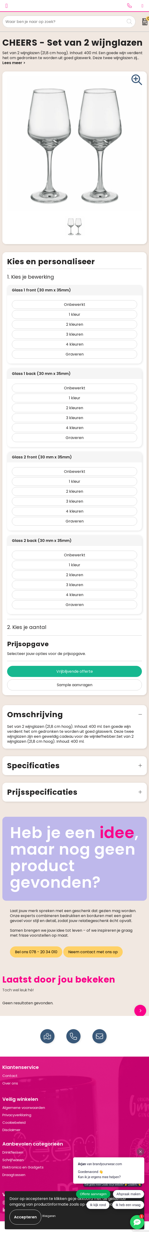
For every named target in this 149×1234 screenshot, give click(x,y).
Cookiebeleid (14, 1122)
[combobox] (63, 21)
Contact (10, 1075)
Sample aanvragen (74, 685)
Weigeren (49, 1216)
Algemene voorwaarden (23, 1107)
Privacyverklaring (16, 1114)
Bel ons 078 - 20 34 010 (36, 952)
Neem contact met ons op (93, 952)
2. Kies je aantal (26, 627)
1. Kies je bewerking (30, 277)
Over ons (10, 1083)
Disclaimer (11, 1129)
